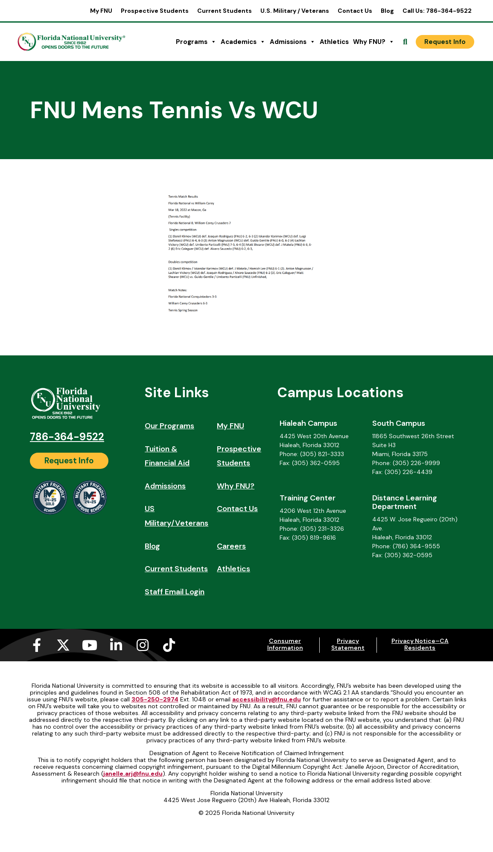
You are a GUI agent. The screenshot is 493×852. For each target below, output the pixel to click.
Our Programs (169, 426)
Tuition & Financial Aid (167, 456)
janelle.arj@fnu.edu (133, 773)
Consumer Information (285, 644)
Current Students (224, 11)
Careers (231, 546)
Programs (196, 42)
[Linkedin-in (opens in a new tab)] (116, 645)
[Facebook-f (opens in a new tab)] (37, 645)
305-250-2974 (154, 699)
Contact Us (355, 11)
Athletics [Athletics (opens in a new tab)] (334, 42)
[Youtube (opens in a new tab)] (89, 645)
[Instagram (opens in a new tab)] (142, 645)
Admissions (292, 42)
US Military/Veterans (176, 515)
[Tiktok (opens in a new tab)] (169, 645)
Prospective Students (155, 11)
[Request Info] (445, 42)
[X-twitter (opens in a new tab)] (63, 645)
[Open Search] (405, 42)
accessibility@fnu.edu (266, 699)
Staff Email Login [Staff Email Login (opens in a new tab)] (174, 592)
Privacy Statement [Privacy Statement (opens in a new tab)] (348, 644)
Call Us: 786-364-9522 (437, 11)
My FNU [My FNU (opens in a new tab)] (101, 11)
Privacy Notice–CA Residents (420, 644)
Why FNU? (373, 42)
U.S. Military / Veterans (294, 11)
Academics (243, 42)
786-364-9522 (67, 436)
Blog (387, 11)
